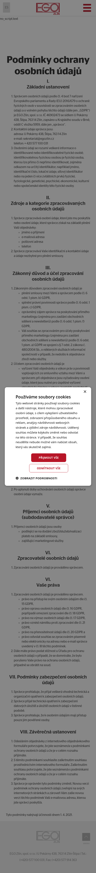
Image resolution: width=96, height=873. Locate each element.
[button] (36, 478)
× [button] (84, 391)
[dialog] (48, 436)
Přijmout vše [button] (49, 457)
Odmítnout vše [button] (49, 468)
